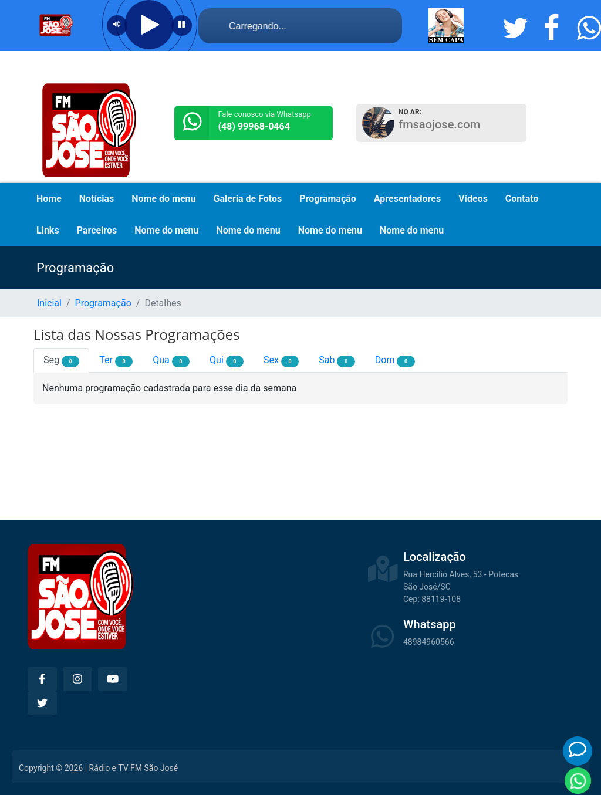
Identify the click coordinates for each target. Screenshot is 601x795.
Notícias (96, 198)
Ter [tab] (116, 360)
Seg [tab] (61, 360)
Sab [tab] (336, 360)
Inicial (49, 303)
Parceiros (97, 230)
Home (49, 198)
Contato (522, 198)
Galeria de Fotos (248, 198)
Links (47, 230)
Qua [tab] (171, 360)
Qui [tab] (227, 360)
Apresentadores (407, 198)
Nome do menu (163, 198)
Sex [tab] (281, 360)
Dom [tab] (395, 360)
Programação (327, 198)
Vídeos (473, 198)
